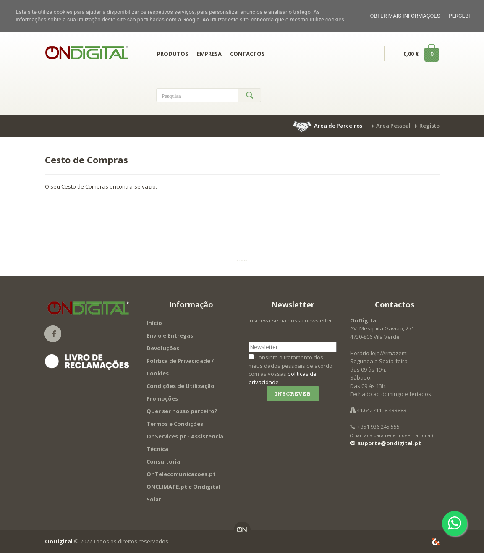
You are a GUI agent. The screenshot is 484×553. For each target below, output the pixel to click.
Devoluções (163, 348)
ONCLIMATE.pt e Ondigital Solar (183, 493)
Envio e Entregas (170, 335)
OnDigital (59, 541)
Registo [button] (429, 125)
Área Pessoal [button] (393, 125)
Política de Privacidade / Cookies (180, 367)
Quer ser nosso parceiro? (182, 411)
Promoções (162, 398)
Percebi (459, 16)
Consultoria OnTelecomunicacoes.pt (181, 468)
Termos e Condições (175, 423)
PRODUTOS (172, 54)
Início (154, 323)
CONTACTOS (247, 54)
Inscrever (293, 394)
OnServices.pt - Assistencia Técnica (185, 442)
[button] (328, 125)
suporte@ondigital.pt (385, 443)
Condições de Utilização (181, 386)
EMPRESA (209, 54)
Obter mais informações (405, 16)
